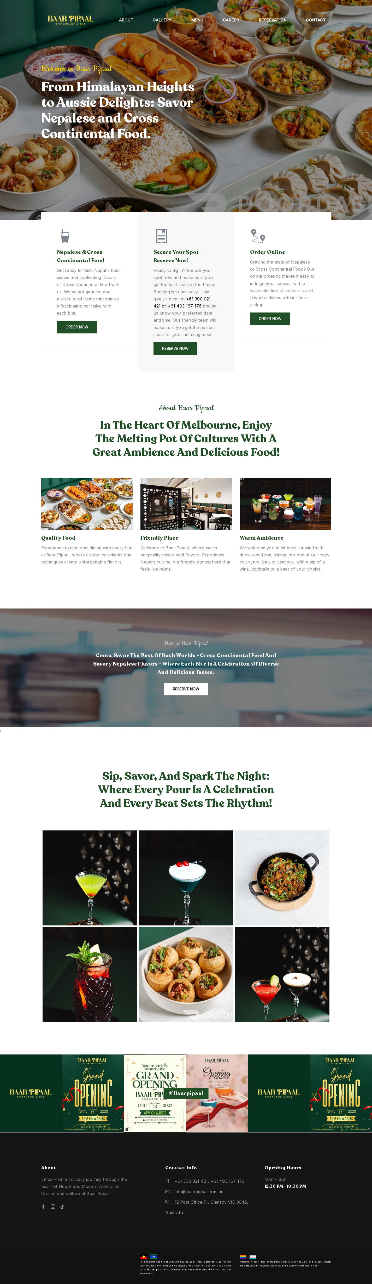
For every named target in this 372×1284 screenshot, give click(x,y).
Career (231, 20)
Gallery (162, 20)
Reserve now (186, 689)
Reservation (273, 20)
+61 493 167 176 (228, 1181)
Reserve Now (175, 348)
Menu (197, 20)
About (126, 20)
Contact (316, 20)
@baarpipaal (186, 1093)
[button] (358, 114)
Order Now (77, 327)
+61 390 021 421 (191, 1181)
